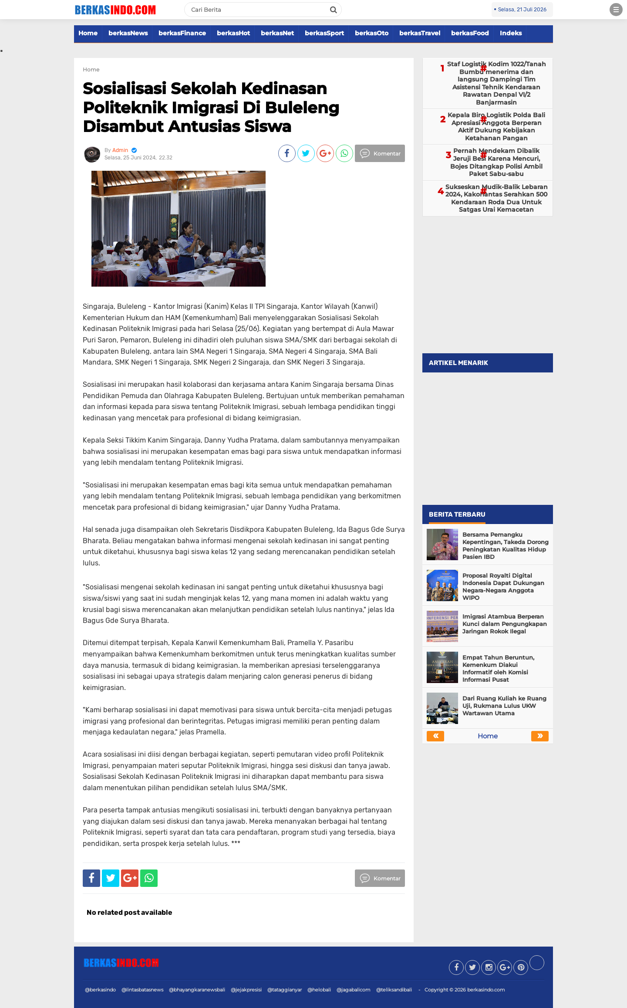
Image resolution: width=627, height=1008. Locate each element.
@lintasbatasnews (142, 990)
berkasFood (470, 33)
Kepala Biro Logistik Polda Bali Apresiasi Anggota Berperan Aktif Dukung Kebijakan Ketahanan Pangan (496, 127)
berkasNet (277, 33)
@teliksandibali (394, 990)
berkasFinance (182, 33)
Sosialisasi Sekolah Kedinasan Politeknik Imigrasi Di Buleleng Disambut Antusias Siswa (211, 107)
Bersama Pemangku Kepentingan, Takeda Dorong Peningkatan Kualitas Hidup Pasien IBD (505, 545)
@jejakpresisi (246, 990)
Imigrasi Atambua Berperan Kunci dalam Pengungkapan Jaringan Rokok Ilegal (504, 624)
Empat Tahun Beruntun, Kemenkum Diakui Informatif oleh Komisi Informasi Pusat (498, 668)
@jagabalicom (354, 990)
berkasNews (128, 33)
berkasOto (371, 33)
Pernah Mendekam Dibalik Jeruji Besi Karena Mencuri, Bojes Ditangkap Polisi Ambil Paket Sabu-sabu (496, 162)
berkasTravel (419, 33)
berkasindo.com (486, 990)
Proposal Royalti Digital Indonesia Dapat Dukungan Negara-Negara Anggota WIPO (503, 586)
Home (88, 33)
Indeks (511, 33)
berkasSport (324, 33)
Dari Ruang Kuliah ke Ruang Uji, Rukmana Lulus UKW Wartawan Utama (504, 706)
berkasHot (233, 33)
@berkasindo (100, 990)
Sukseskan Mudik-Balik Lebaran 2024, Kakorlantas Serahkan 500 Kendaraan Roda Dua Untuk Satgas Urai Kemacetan (496, 198)
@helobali (319, 990)
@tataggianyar (284, 990)
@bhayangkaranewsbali (197, 990)
